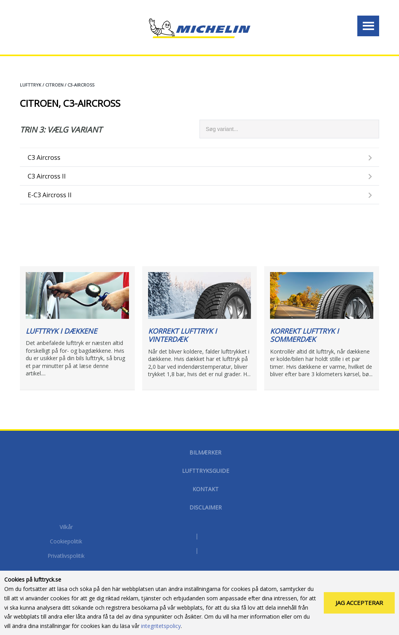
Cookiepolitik (66, 542)
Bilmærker (205, 452)
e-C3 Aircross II (50, 195)
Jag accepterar (359, 604)
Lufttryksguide (205, 470)
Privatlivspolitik (66, 556)
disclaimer (205, 507)
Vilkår (66, 527)
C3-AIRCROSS (80, 85)
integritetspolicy (161, 627)
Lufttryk (30, 85)
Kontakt (205, 489)
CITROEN (54, 85)
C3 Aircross (44, 157)
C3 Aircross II (47, 176)
